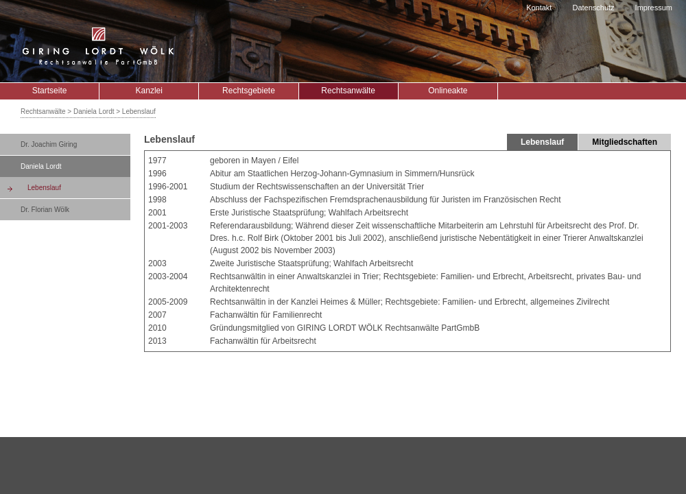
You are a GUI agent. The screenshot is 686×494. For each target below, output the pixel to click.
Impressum (653, 7)
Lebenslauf (44, 187)
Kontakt (539, 7)
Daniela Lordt (41, 166)
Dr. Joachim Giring (49, 144)
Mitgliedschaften (624, 142)
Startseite (49, 90)
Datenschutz (593, 7)
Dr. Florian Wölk (45, 209)
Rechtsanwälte (348, 90)
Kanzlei (149, 90)
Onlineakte (447, 90)
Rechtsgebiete (248, 90)
